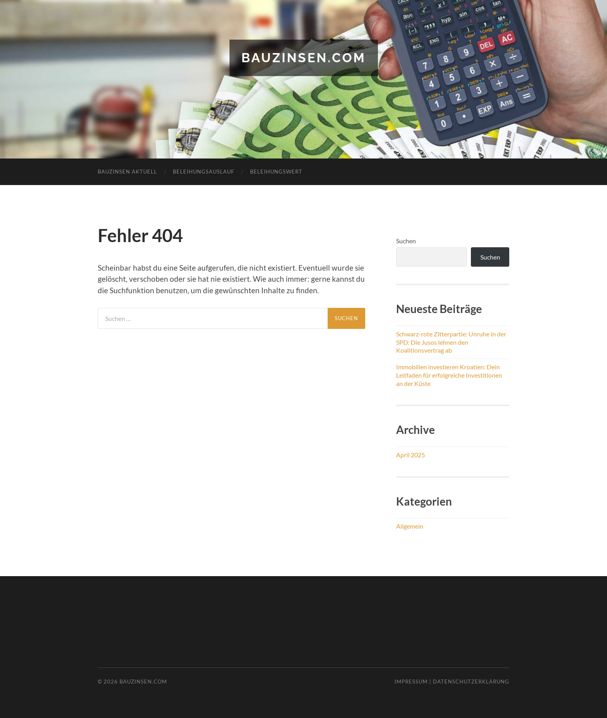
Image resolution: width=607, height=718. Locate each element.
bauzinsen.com (303, 57)
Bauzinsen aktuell (127, 171)
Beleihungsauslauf (203, 171)
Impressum (411, 681)
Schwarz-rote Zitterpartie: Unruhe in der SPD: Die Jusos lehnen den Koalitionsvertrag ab (451, 342)
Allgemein (409, 526)
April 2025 (410, 454)
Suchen (406, 240)
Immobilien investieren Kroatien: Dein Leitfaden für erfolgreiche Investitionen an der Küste (449, 375)
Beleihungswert (276, 171)
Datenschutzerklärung (471, 681)
